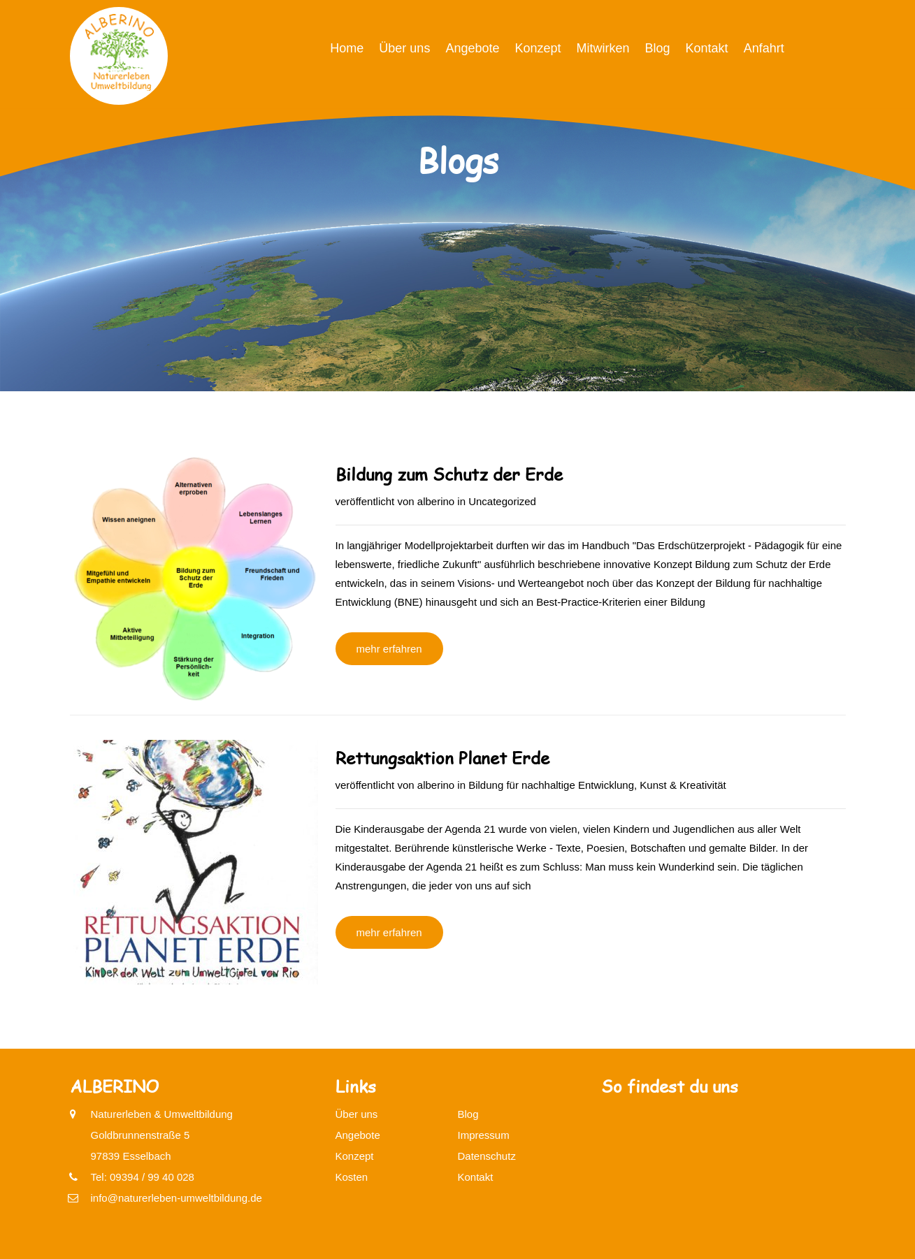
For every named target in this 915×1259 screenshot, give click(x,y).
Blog (657, 48)
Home (346, 48)
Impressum (484, 1135)
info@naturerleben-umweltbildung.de (176, 1198)
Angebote (472, 48)
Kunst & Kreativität (683, 785)
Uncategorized (502, 501)
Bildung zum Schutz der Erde (449, 474)
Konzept (537, 48)
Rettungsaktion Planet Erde (442, 757)
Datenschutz (487, 1156)
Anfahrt (764, 48)
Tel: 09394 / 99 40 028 (142, 1177)
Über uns (404, 48)
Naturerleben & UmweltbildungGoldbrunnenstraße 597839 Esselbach (162, 1133)
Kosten (352, 1177)
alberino (435, 501)
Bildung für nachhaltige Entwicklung (551, 785)
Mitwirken (603, 48)
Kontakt (707, 48)
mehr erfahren (389, 649)
